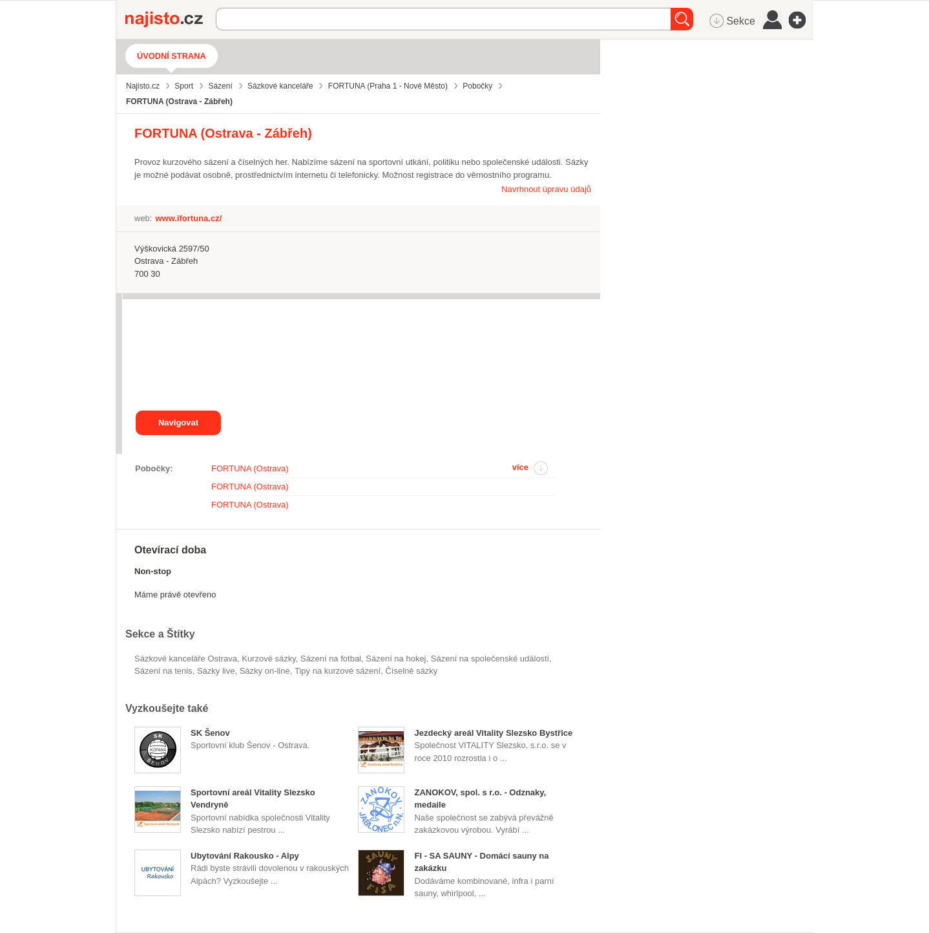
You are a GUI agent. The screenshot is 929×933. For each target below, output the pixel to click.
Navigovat (178, 422)
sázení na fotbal (330, 658)
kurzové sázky (269, 658)
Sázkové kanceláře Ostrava (185, 658)
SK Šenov (210, 733)
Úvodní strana (171, 56)
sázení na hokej (396, 658)
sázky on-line (265, 671)
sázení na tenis (163, 671)
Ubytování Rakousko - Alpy (245, 856)
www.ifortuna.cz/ (188, 218)
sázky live (216, 671)
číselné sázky (411, 671)
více (520, 467)
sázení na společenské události (490, 658)
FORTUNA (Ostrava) (250, 468)
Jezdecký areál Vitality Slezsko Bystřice (493, 733)
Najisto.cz (170, 19)
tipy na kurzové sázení (338, 671)
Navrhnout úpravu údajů (546, 189)
